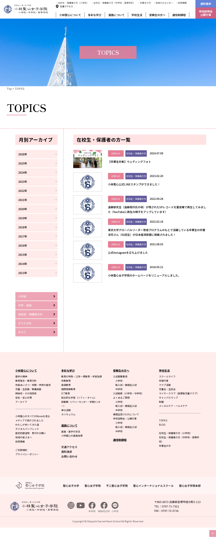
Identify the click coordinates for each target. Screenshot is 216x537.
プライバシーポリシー (27, 463)
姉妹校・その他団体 (26, 402)
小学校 (22, 296)
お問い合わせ (69, 466)
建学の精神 (21, 386)
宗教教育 (66, 390)
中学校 (119, 398)
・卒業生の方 (144, 2)
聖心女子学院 (93, 495)
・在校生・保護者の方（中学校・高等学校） (113, 2)
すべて (22, 332)
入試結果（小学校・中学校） (128, 402)
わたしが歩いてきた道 (27, 434)
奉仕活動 (66, 419)
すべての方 (24, 323)
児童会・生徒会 (167, 398)
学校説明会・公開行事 (125, 428)
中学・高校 (25, 305)
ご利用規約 (21, 459)
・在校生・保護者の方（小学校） (72, 2)
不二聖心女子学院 (117, 495)
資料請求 (205, 4)
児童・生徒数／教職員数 (28, 398)
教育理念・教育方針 (26, 390)
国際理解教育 (68, 398)
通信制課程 (179, 15)
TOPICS (19, 89)
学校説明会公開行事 (205, 13)
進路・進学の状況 (70, 441)
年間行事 (163, 390)
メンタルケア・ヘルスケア (173, 415)
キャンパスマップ (168, 407)
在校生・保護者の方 (30, 314)
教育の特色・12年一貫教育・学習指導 (81, 386)
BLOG (162, 434)
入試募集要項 (120, 386)
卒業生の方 (165, 455)
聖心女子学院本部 (190, 495)
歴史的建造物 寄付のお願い (30, 442)
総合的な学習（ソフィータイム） (79, 407)
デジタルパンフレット (27, 438)
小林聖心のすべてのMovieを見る (32, 425)
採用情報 (20, 451)
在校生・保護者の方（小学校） (175, 442)
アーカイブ (21, 411)
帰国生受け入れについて (126, 423)
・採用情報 (181, 2)
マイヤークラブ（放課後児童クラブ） (179, 402)
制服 (161, 411)
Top (9, 89)
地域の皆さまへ (23, 446)
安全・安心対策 (23, 407)
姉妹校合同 (104, 516)
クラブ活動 (165, 394)
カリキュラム (68, 423)
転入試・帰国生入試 (126, 394)
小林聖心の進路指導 (72, 445)
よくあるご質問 (121, 407)
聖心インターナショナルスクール (153, 495)
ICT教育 (65, 402)
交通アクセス (66, 6)
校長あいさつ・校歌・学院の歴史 (33, 394)
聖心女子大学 (71, 495)
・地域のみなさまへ (163, 2)
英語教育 (66, 394)
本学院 (92, 516)
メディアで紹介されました (29, 430)
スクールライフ (167, 386)
